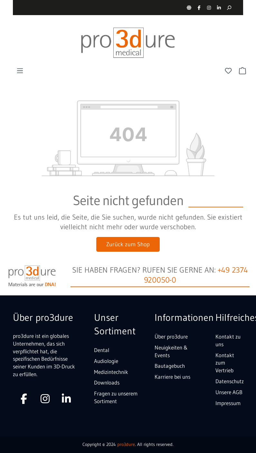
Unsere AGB (228, 392)
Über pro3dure (171, 336)
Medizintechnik (111, 371)
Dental (101, 350)
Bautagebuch (170, 365)
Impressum (228, 403)
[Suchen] (228, 7)
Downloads (106, 382)
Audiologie (106, 361)
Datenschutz (229, 381)
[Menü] (19, 70)
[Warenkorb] (242, 70)
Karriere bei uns (172, 376)
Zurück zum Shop (128, 244)
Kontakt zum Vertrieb (224, 363)
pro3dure (126, 444)
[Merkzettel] (228, 70)
